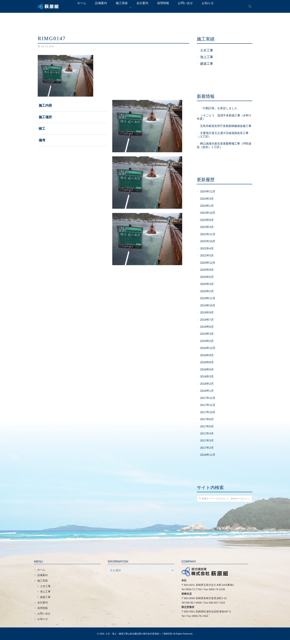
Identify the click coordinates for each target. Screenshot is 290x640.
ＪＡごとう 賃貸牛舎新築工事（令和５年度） (224, 117)
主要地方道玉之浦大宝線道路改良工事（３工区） (223, 135)
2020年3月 (207, 284)
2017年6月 (207, 419)
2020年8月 (207, 269)
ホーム (41, 569)
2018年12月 (207, 348)
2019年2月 (207, 341)
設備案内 (42, 575)
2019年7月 (207, 319)
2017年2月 (207, 447)
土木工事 (206, 50)
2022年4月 (207, 248)
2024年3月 (207, 198)
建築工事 (206, 63)
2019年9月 (207, 312)
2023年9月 (207, 220)
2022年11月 (207, 234)
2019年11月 (207, 298)
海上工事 (206, 57)
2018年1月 (207, 390)
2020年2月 (207, 291)
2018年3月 (207, 376)
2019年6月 (207, 326)
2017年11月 (207, 405)
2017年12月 (207, 398)
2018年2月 (207, 383)
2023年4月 (207, 227)
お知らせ (42, 618)
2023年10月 (207, 212)
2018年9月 (207, 355)
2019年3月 (207, 333)
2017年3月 (207, 440)
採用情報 (42, 608)
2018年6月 (207, 369)
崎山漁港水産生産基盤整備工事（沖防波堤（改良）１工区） (224, 145)
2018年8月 (207, 362)
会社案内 (42, 602)
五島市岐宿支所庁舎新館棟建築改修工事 (225, 126)
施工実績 (42, 580)
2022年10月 (207, 241)
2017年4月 (207, 433)
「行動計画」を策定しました (218, 108)
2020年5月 (207, 277)
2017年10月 (207, 412)
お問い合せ (43, 613)
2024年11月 (207, 191)
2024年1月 (207, 205)
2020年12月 (207, 262)
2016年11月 (207, 454)
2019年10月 (207, 305)
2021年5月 (207, 255)
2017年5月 (207, 426)
